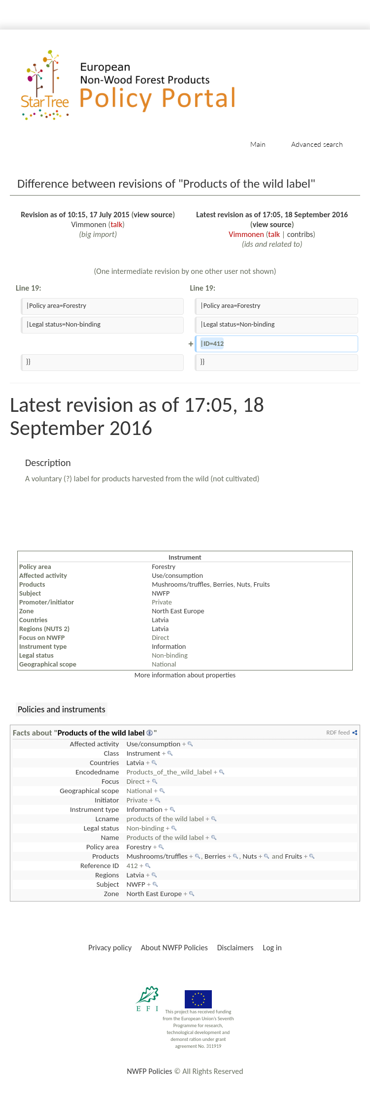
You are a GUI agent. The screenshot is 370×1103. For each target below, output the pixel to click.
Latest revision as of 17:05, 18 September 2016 (272, 214)
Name (110, 837)
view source (153, 214)
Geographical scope (89, 790)
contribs (300, 234)
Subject (108, 884)
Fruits (262, 584)
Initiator (107, 800)
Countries (104, 762)
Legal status (101, 828)
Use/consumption (177, 575)
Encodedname (97, 772)
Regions (107, 874)
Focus (110, 781)
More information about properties (185, 674)
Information (169, 646)
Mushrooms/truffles (181, 584)
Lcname (107, 818)
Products (105, 856)
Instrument (144, 753)
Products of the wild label (101, 732)
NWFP (160, 593)
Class (111, 753)
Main (258, 144)
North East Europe (178, 610)
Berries (223, 584)
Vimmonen (88, 224)
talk (116, 224)
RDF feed (338, 732)
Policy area (102, 846)
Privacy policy (110, 947)
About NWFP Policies (174, 947)
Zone (111, 893)
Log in (272, 947)
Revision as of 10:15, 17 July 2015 (75, 214)
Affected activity (94, 743)
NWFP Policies (149, 1071)
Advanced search (317, 144)
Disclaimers (235, 947)
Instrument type (94, 809)
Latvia (160, 619)
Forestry (163, 566)
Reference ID (99, 865)
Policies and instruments (61, 709)
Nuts (243, 584)
